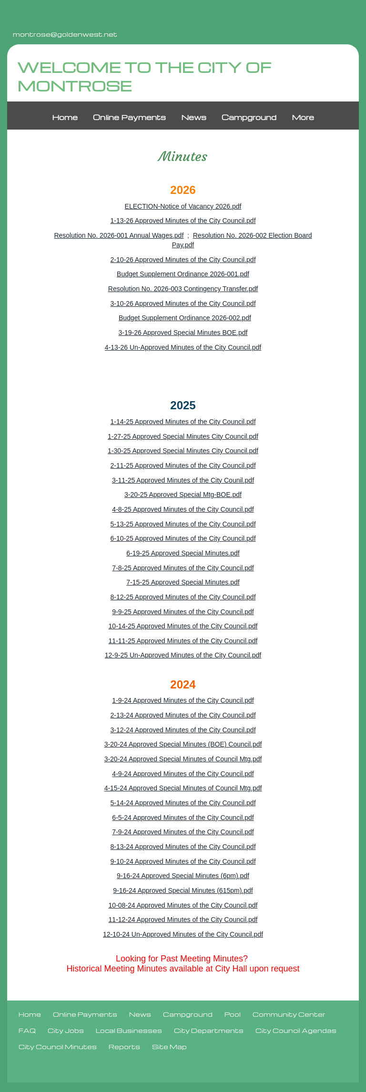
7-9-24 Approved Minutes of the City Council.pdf (183, 832)
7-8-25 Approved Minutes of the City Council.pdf (183, 568)
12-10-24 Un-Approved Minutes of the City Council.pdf (183, 934)
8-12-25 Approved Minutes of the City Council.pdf (182, 597)
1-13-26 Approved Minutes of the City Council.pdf (182, 221)
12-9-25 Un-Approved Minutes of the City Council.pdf (183, 655)
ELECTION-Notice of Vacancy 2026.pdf (183, 206)
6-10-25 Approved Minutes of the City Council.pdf (182, 539)
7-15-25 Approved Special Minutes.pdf (182, 582)
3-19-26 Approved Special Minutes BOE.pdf (183, 332)
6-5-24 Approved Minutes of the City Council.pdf (183, 817)
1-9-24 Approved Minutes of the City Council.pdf (183, 701)
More (303, 117)
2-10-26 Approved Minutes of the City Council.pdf (182, 259)
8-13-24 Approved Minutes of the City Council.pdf (182, 846)
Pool (232, 1014)
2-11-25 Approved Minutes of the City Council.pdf (182, 465)
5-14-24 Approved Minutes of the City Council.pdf (182, 803)
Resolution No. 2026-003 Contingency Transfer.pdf (183, 289)
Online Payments (129, 117)
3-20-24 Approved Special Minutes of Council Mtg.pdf (183, 759)
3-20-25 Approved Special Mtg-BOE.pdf (183, 495)
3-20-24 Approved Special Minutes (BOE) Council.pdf (183, 744)
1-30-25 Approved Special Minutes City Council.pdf (183, 451)
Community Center (289, 1014)
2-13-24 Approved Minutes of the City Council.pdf (182, 715)
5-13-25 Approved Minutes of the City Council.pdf (182, 524)
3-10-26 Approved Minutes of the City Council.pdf (182, 303)
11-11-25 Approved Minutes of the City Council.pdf (183, 641)
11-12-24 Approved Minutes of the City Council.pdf (183, 920)
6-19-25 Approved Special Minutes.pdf (182, 553)
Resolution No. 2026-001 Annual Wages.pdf (118, 235)
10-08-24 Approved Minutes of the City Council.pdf (183, 905)
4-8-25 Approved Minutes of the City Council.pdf (183, 509)
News (193, 117)
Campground (249, 117)
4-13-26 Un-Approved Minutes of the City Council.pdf (183, 347)
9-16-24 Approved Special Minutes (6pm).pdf (183, 876)
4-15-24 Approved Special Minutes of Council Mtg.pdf (183, 788)
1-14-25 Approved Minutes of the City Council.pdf (182, 421)
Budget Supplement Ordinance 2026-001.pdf (183, 274)
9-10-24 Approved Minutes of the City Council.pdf (182, 861)
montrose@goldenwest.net (65, 34)
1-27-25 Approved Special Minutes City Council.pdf (183, 436)
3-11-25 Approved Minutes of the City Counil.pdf (183, 480)
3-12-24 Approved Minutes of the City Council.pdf (182, 730)
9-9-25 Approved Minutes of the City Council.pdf (183, 612)
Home (65, 117)
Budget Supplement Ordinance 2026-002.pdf (185, 318)
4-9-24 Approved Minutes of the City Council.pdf (183, 774)
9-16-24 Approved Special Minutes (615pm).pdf (183, 890)
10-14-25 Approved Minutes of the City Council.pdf (183, 626)
